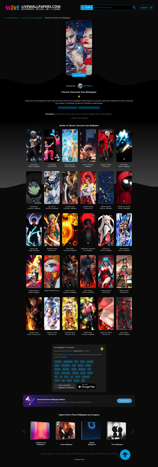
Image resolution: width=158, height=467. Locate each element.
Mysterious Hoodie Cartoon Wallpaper (124, 207)
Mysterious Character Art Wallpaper (88, 249)
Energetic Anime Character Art (52, 249)
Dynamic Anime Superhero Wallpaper (70, 291)
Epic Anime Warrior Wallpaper (124, 165)
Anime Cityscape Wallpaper (88, 165)
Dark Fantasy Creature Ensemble (88, 291)
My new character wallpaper (68, 108)
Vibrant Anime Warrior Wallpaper (124, 249)
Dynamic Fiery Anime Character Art (34, 333)
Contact (43, 454)
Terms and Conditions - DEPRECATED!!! (69, 454)
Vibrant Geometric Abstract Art (106, 333)
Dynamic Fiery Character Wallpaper (70, 207)
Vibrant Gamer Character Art (124, 291)
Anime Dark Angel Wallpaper (34, 249)
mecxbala (84, 86)
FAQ (109, 454)
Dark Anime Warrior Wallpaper (34, 165)
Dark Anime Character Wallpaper (34, 207)
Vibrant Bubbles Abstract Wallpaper (106, 207)
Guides (115, 454)
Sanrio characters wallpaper (32, 18)
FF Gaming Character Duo (52, 165)
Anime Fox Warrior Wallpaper (106, 249)
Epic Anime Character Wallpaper (52, 207)
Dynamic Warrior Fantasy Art (106, 165)
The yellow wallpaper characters (89, 108)
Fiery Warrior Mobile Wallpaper (124, 333)
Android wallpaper (69, 354)
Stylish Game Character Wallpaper (88, 333)
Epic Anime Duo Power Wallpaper (70, 165)
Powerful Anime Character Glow (70, 333)
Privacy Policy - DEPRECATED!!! (95, 454)
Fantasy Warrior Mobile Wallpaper (34, 291)
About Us (51, 454)
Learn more (124, 401)
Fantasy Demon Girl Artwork (106, 291)
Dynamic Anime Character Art (88, 207)
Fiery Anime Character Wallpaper (70, 249)
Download (79, 75)
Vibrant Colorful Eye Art (52, 290)
